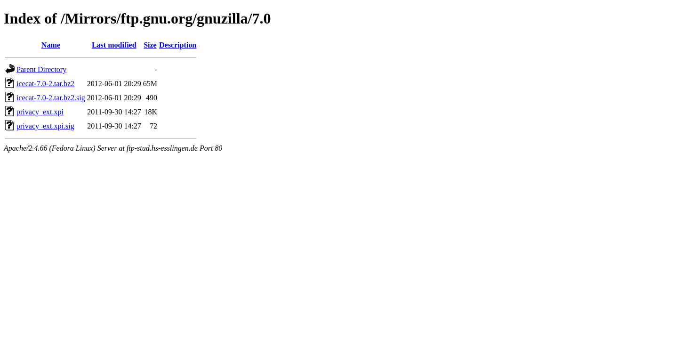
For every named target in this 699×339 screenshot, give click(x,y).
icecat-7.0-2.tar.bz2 (45, 84)
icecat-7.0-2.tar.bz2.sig (50, 98)
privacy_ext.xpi (40, 112)
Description (177, 45)
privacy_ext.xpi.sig (45, 126)
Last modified (114, 45)
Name (50, 45)
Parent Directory (41, 69)
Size (150, 45)
